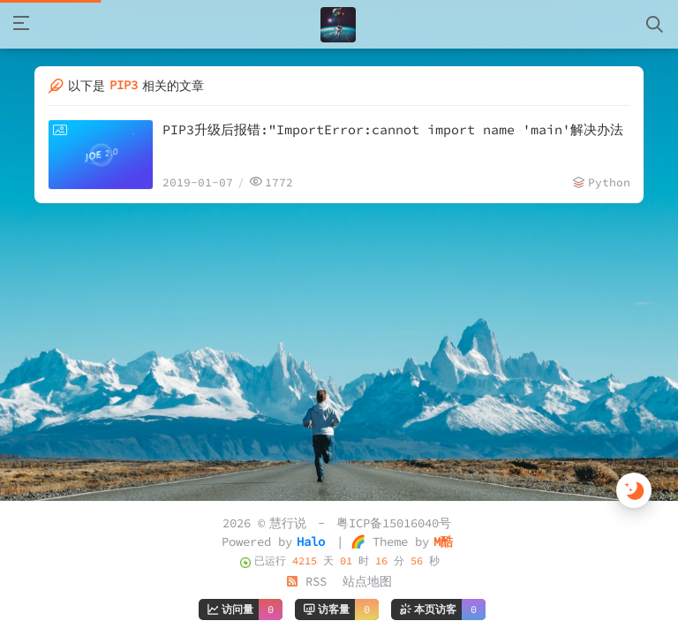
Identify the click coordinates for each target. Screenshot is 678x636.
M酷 (443, 541)
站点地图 (367, 581)
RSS (306, 581)
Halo (311, 541)
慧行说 (287, 523)
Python (609, 182)
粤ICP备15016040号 (393, 523)
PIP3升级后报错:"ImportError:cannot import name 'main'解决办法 (392, 129)
